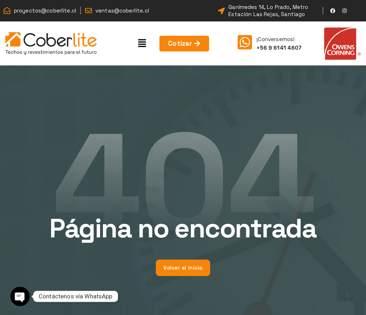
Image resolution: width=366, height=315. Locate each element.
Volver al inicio (183, 267)
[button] (142, 43)
